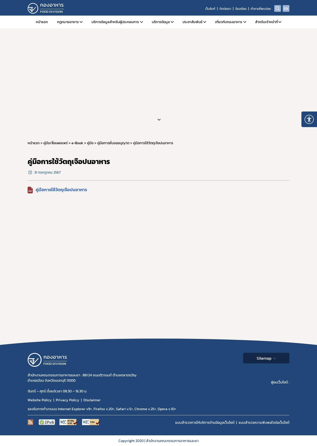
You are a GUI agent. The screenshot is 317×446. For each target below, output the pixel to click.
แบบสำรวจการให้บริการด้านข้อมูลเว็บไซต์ (204, 422)
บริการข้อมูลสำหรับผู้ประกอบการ (115, 21)
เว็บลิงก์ (210, 8)
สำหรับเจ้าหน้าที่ (266, 21)
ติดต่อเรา (225, 8)
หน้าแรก (42, 21)
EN (286, 8)
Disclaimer (92, 400)
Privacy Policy (67, 400)
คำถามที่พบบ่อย (261, 8)
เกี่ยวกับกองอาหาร (228, 21)
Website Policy (40, 400)
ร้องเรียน (240, 8)
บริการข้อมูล (161, 21)
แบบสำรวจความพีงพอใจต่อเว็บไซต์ (264, 422)
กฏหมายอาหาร (68, 21)
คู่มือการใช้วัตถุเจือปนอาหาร (61, 189)
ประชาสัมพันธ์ (192, 21)
